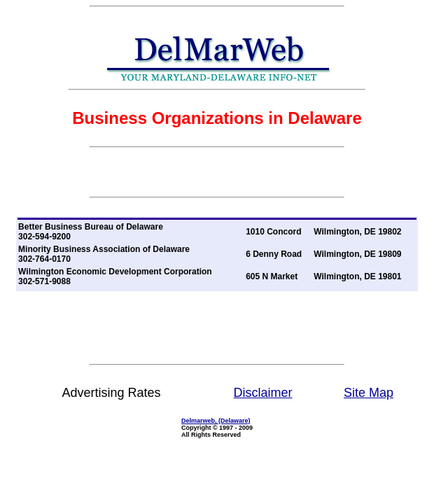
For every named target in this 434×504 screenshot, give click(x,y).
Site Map (368, 393)
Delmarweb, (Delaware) (216, 420)
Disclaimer (263, 393)
